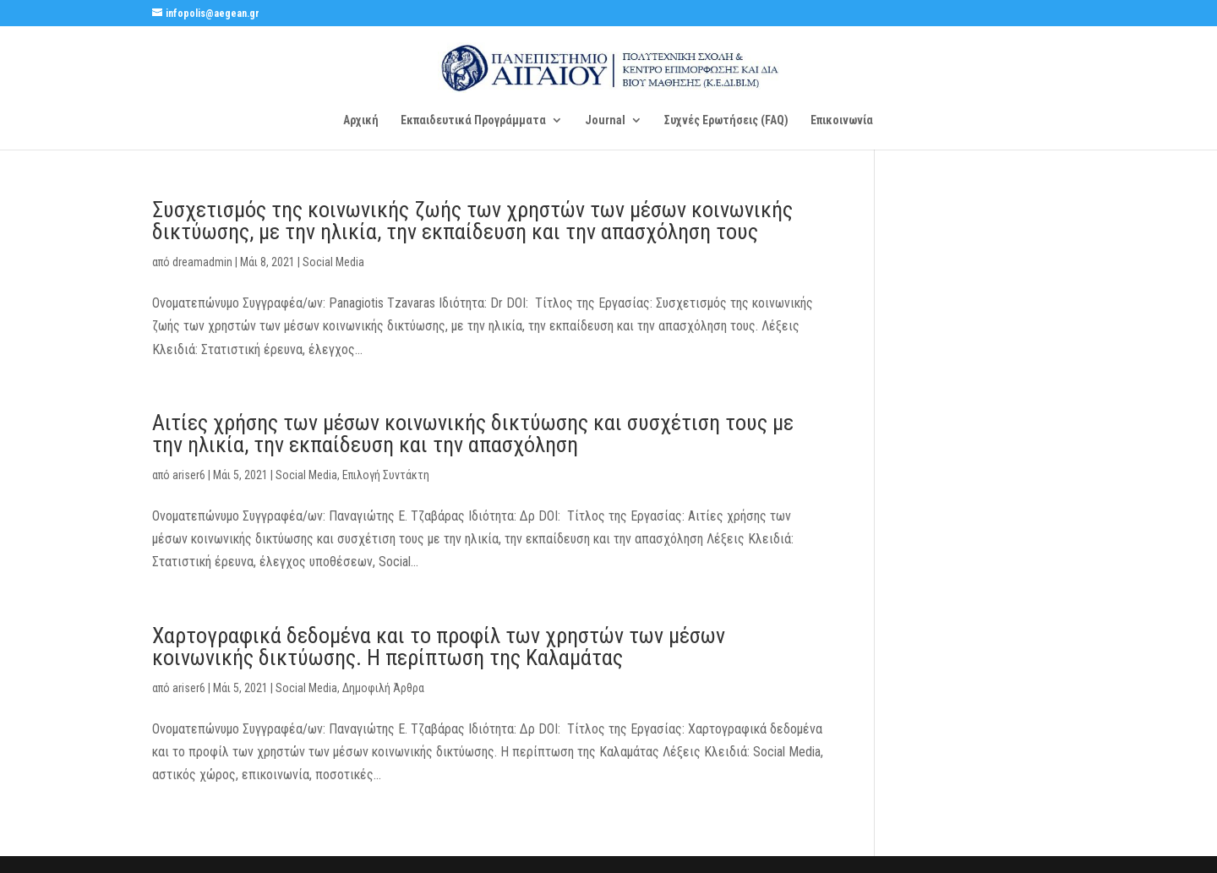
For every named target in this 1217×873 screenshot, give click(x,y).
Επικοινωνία (841, 120)
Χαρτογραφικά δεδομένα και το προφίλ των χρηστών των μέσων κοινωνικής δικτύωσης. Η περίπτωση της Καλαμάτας (438, 646)
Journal (605, 120)
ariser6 (188, 475)
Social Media (333, 262)
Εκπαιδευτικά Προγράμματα (473, 120)
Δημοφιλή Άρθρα (383, 688)
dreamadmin (202, 262)
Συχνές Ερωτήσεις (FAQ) (726, 120)
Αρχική (361, 120)
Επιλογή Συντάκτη (385, 475)
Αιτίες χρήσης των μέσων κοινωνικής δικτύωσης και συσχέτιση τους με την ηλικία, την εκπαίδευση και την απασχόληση (473, 433)
